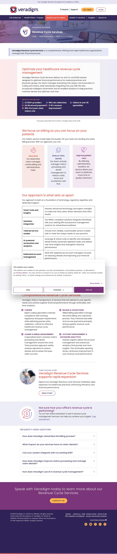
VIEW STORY (47, 393)
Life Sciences (15, 17)
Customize (58, 290)
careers (68, 514)
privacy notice (91, 514)
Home (34, 36)
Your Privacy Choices (97, 520)
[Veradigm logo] (24, 9)
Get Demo (87, 10)
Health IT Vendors (77, 17)
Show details (95, 283)
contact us (77, 514)
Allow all (89, 290)
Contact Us (59, 500)
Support (74, 9)
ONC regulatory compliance (75, 516)
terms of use (102, 514)
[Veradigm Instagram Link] (100, 524)
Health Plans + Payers (33, 17)
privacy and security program (96, 516)
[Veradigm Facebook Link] (105, 524)
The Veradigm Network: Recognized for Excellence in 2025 (58, 2)
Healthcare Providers (55, 17)
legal (83, 514)
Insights (91, 17)
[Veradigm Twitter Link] (95, 524)
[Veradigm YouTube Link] (90, 524)
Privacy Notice (22, 273)
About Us (102, 17)
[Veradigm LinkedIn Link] (86, 524)
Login (100, 10)
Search (64, 9)
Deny (28, 290)
